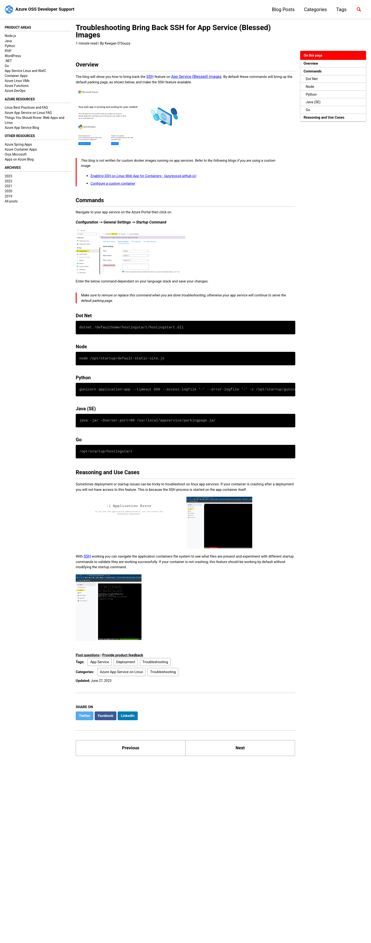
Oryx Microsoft (15, 156)
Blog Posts (281, 9)
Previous (130, 763)
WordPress (13, 56)
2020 (8, 193)
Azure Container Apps (21, 151)
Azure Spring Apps (18, 146)
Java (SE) (314, 105)
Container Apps (16, 76)
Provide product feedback (122, 669)
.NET (8, 61)
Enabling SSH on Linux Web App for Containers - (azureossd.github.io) (148, 180)
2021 (8, 188)
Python (10, 46)
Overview (311, 64)
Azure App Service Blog (22, 128)
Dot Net (312, 80)
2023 (8, 178)
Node (310, 88)
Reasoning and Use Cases (326, 122)
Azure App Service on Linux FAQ (28, 113)
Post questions (88, 669)
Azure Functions (17, 86)
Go (7, 66)
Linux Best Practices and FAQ (26, 108)
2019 (8, 198)
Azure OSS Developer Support (47, 9)
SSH (155, 78)
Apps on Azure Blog (19, 161)
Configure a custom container (115, 187)
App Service (99, 676)
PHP (8, 51)
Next (240, 763)
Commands (313, 72)
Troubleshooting (155, 676)
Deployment (125, 676)
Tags (339, 9)
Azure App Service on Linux (121, 686)
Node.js (10, 36)
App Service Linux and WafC (25, 71)
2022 (8, 183)
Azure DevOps (15, 91)
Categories (313, 9)
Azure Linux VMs (17, 81)
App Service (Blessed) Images (203, 78)
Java (8, 41)
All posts (11, 203)
